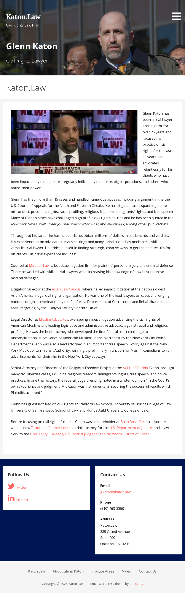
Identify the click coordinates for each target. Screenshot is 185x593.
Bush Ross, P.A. (132, 421)
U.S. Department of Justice (131, 427)
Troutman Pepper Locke (51, 427)
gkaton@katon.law (115, 492)
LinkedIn (18, 498)
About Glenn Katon (68, 571)
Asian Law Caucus (66, 289)
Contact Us (148, 571)
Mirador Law (39, 265)
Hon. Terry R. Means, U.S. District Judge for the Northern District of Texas (89, 434)
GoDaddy (136, 584)
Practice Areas (102, 571)
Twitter (17, 486)
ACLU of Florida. (135, 367)
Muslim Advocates (53, 319)
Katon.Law (23, 16)
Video (126, 571)
